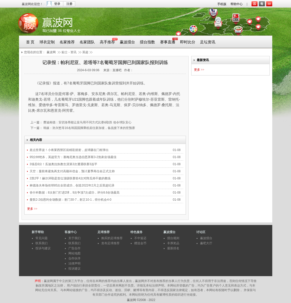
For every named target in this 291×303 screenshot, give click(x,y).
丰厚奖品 (173, 243)
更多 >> (32, 209)
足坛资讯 (207, 42)
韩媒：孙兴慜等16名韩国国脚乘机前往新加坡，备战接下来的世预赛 (89, 128)
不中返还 (140, 238)
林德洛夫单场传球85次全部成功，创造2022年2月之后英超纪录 (72, 185)
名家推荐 (67, 42)
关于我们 (74, 238)
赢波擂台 (127, 42)
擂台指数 (147, 42)
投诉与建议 (43, 248)
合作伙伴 (74, 258)
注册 (69, 4)
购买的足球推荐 (112, 238)
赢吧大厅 (206, 243)
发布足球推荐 (110, 243)
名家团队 (87, 42)
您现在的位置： (34, 52)
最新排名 (173, 248)
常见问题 (41, 238)
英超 (85, 52)
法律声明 (74, 263)
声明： (39, 281)
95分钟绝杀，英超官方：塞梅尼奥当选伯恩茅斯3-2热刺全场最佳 (73, 157)
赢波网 (51, 52)
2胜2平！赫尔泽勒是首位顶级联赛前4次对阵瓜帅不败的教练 (70, 178)
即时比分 (187, 42)
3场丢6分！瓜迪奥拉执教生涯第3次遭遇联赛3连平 (63, 164)
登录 (57, 4)
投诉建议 (74, 268)
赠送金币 (140, 243)
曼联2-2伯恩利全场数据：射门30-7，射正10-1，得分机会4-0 (70, 199)
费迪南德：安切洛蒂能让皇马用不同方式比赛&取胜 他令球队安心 (87, 122)
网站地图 (74, 253)
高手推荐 (107, 42)
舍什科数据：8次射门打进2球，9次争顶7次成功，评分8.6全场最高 (75, 192)
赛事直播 (167, 42)
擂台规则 (173, 238)
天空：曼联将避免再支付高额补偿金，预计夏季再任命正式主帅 (72, 171)
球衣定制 (47, 42)
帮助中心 (236, 4)
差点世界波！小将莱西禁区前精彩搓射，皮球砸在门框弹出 (69, 150)
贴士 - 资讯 (69, 52)
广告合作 (74, 248)
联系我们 (41, 243)
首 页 (30, 42)
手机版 (221, 4)
